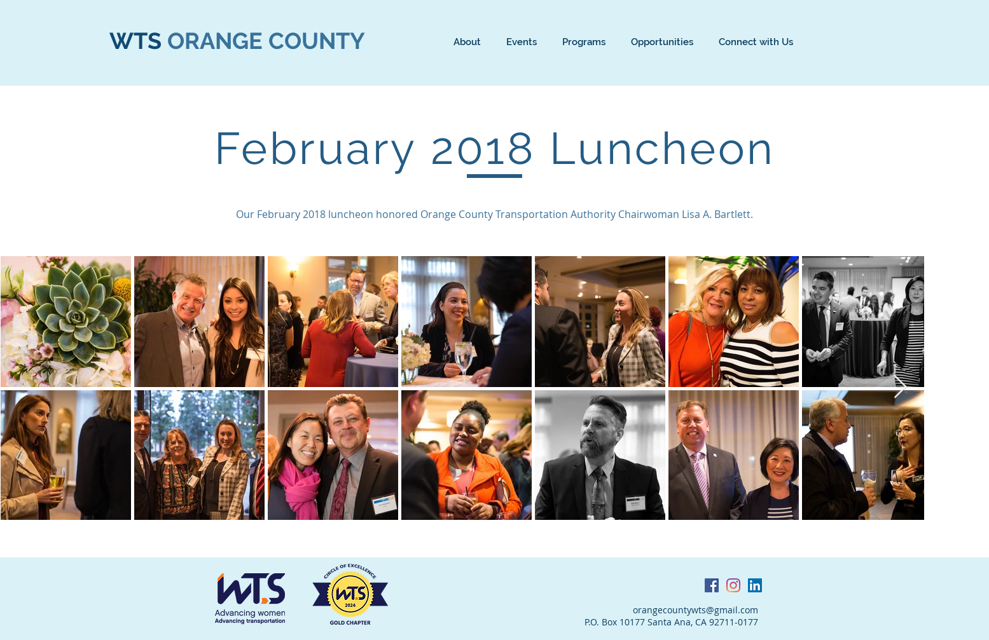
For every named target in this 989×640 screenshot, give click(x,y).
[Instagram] (733, 585)
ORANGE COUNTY (266, 40)
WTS (138, 40)
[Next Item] (900, 387)
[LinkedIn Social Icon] (755, 585)
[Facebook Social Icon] (712, 585)
